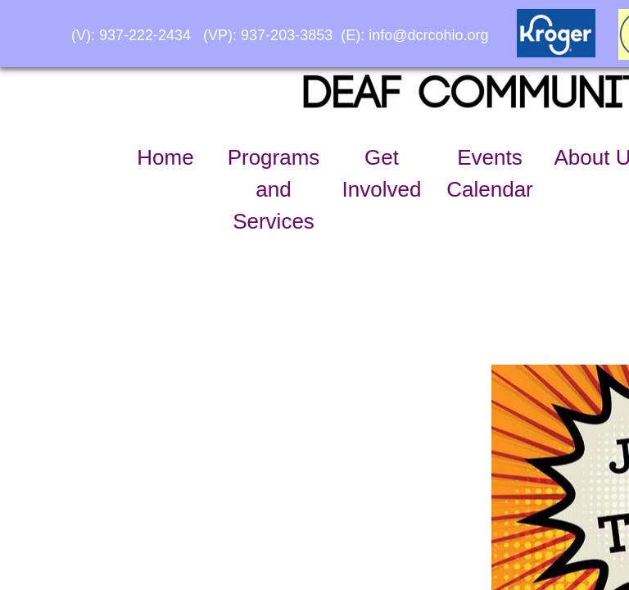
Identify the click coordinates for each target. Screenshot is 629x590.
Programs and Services (274, 189)
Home (165, 157)
